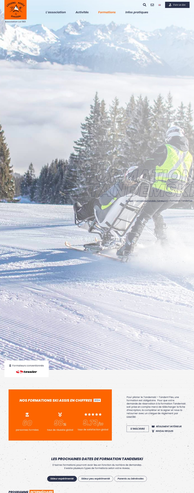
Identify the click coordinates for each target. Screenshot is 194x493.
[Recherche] (144, 5)
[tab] (60, 479)
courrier (131, 416)
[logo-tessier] (26, 371)
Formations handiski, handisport (151, 200)
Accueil (129, 200)
